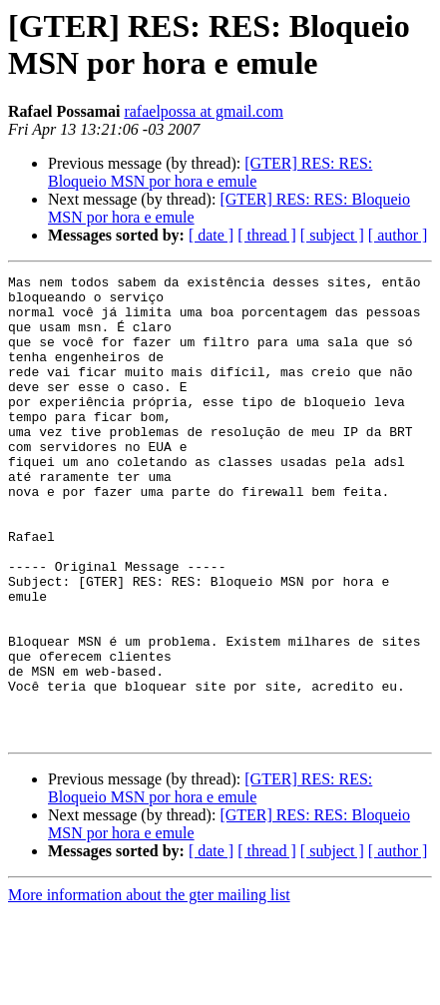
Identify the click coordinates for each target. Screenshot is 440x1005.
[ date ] (211, 235)
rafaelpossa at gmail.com (203, 111)
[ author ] (398, 235)
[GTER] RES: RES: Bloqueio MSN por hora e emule (210, 172)
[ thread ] (266, 235)
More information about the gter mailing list (149, 987)
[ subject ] (332, 235)
